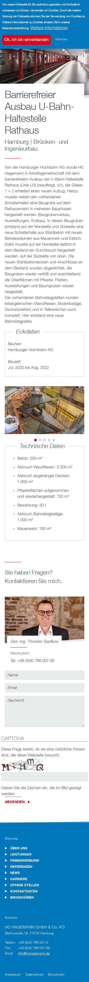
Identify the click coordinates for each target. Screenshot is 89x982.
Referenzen (21, 866)
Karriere (18, 879)
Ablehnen (61, 38)
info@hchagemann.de (34, 953)
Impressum (13, 974)
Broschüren (22, 897)
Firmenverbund (24, 860)
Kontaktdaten (23, 891)
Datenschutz (34, 974)
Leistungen (20, 854)
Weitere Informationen (49, 26)
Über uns (18, 848)
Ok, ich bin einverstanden (26, 38)
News (15, 873)
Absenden (15, 802)
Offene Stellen (24, 885)
